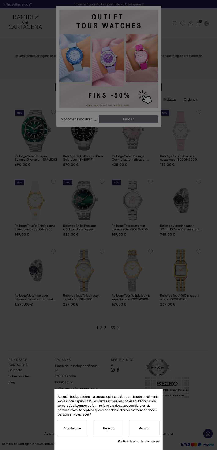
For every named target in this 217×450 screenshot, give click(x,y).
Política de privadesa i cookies (138, 441)
